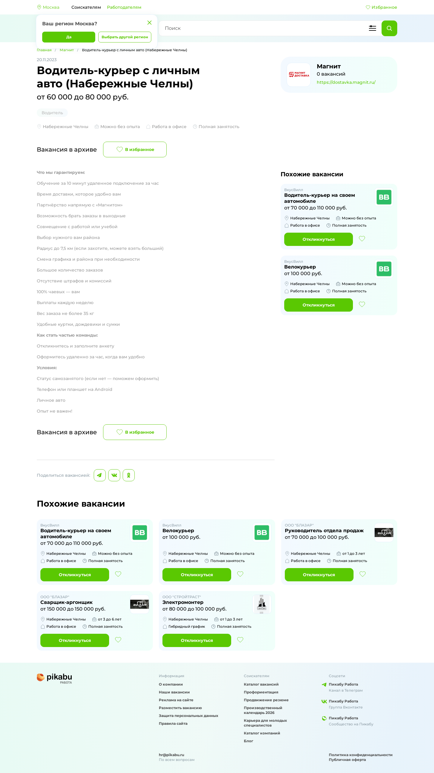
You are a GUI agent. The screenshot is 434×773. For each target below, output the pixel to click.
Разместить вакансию (180, 707)
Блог (248, 741)
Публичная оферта (347, 759)
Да (68, 37)
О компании (171, 684)
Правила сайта (173, 723)
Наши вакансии (174, 692)
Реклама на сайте (176, 700)
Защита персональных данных (188, 715)
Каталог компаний (262, 733)
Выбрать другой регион (125, 37)
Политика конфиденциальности (361, 755)
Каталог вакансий (261, 684)
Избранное (381, 7)
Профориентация (261, 692)
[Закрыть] (149, 22)
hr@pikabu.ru (171, 755)
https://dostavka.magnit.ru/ (346, 82)
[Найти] (389, 28)
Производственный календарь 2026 (263, 710)
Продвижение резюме (266, 700)
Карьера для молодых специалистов (265, 722)
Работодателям (124, 7)
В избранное (134, 149)
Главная (44, 50)
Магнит (67, 50)
